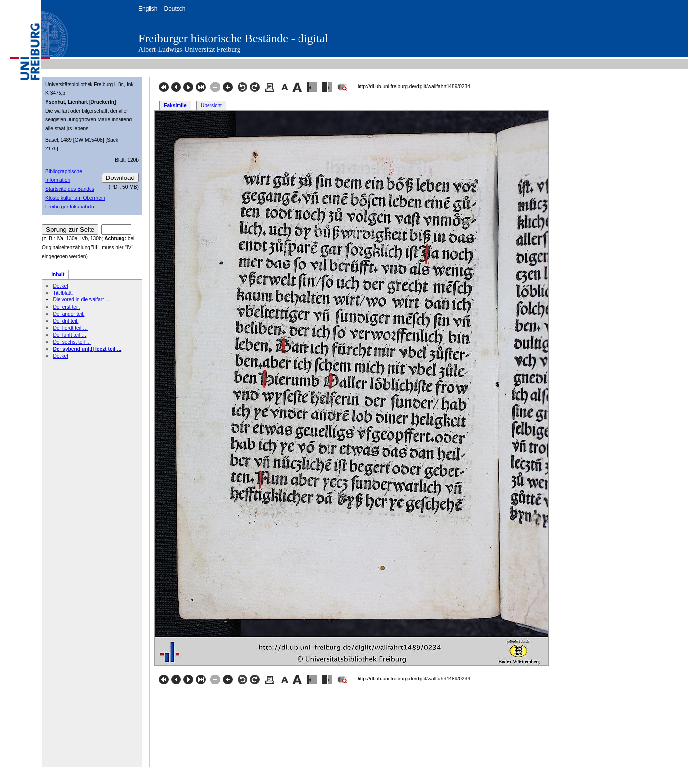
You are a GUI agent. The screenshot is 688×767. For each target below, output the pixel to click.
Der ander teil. (68, 314)
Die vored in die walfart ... (81, 299)
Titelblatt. (63, 292)
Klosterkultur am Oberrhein (75, 198)
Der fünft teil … (69, 335)
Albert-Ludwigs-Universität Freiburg (189, 49)
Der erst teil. (66, 307)
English (147, 8)
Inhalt (57, 274)
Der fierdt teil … (70, 328)
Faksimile (175, 105)
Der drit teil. (65, 321)
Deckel (60, 286)
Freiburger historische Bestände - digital (233, 38)
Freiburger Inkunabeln (69, 206)
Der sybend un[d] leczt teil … (87, 349)
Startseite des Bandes (69, 189)
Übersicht (211, 105)
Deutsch (174, 8)
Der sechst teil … (72, 342)
